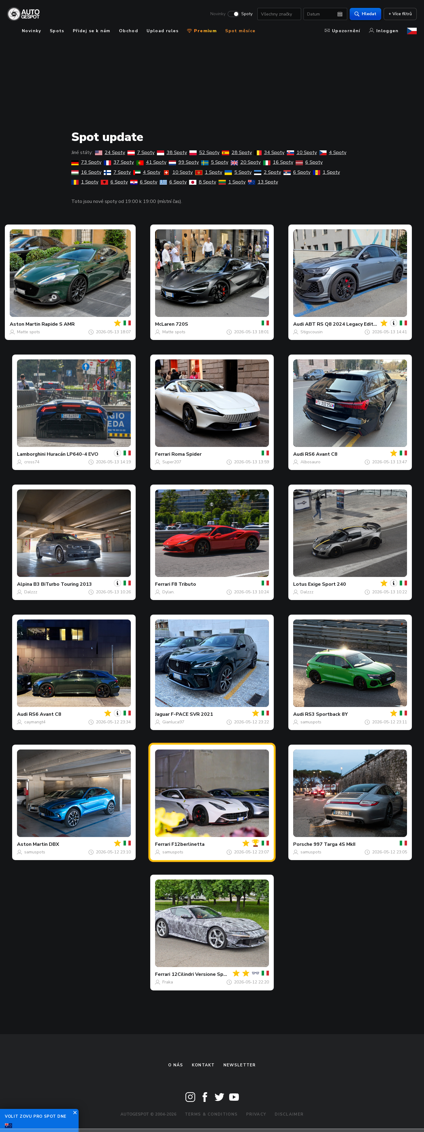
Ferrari (162, 454)
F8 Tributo (183, 584)
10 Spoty (302, 152)
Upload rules (162, 31)
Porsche (302, 844)
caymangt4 (35, 722)
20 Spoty (246, 162)
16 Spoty (278, 162)
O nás (175, 1065)
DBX (54, 844)
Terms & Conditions (211, 1114)
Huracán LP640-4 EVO (72, 454)
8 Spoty (202, 182)
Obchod (128, 31)
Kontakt (203, 1065)
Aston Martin (25, 324)
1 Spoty (208, 172)
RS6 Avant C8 (321, 454)
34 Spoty (269, 152)
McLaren (165, 324)
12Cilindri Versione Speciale (204, 974)
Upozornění (343, 31)
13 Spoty (263, 182)
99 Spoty (184, 162)
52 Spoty (204, 152)
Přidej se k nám (91, 31)
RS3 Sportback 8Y (326, 714)
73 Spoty (86, 162)
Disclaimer (289, 1114)
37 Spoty (119, 162)
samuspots (310, 722)
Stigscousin (311, 332)
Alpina (24, 584)
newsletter (239, 1065)
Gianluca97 (173, 722)
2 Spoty (267, 172)
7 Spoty (140, 152)
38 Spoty (172, 152)
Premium (202, 31)
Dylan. (168, 592)
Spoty (247, 14)
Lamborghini (31, 454)
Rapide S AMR (58, 324)
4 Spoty (332, 152)
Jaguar (162, 714)
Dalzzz (30, 592)
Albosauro (310, 462)
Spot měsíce (240, 31)
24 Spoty (110, 152)
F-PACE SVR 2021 (192, 714)
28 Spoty (237, 152)
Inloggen (384, 31)
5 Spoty (214, 162)
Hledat (365, 14)
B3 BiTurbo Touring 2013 (62, 584)
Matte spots (28, 332)
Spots (57, 31)
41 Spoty (151, 162)
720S (182, 324)
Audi (298, 324)
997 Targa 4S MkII (334, 844)
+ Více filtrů (400, 14)
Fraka (167, 982)
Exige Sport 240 (327, 584)
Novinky (218, 14)
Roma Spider (186, 454)
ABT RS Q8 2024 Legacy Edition (342, 324)
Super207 (171, 462)
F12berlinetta (188, 844)
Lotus (300, 584)
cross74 (31, 462)
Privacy (256, 1114)
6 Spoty (309, 162)
